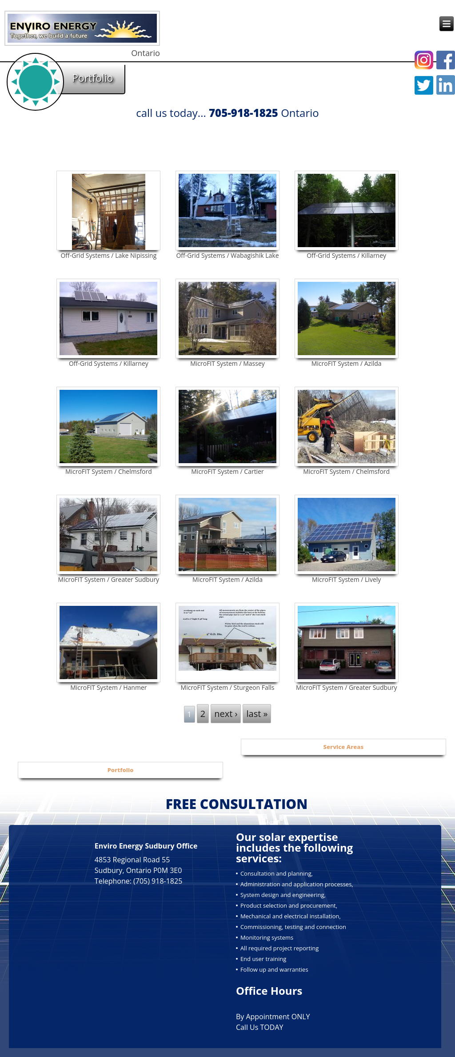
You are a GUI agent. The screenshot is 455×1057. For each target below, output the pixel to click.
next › (225, 714)
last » (256, 714)
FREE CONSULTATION (237, 804)
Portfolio (121, 770)
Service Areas (343, 747)
